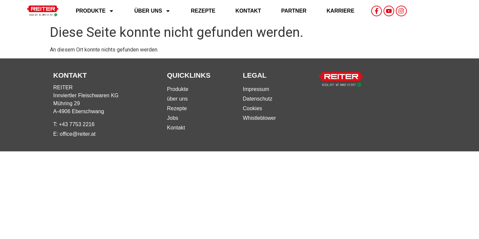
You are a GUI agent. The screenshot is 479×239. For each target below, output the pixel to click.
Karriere (341, 11)
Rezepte (203, 11)
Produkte (95, 11)
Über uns (152, 11)
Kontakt (248, 11)
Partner (293, 11)
